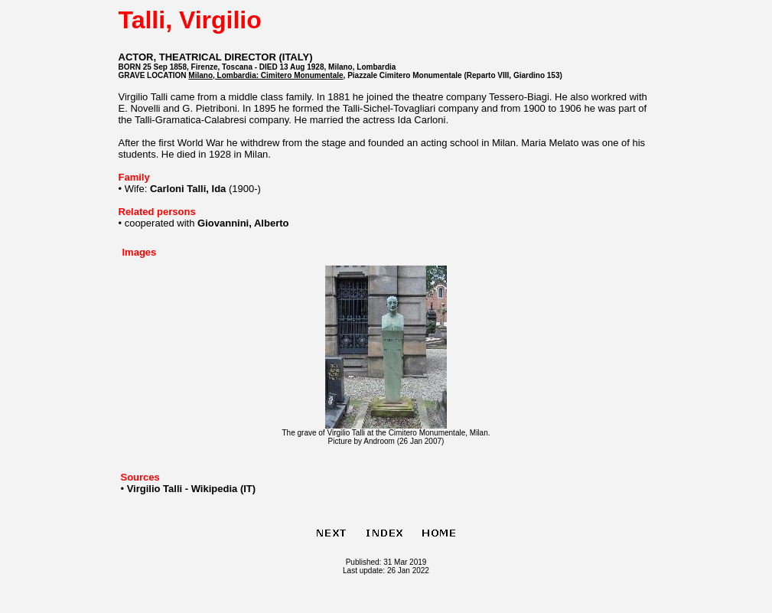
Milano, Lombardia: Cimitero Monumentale (265, 75)
